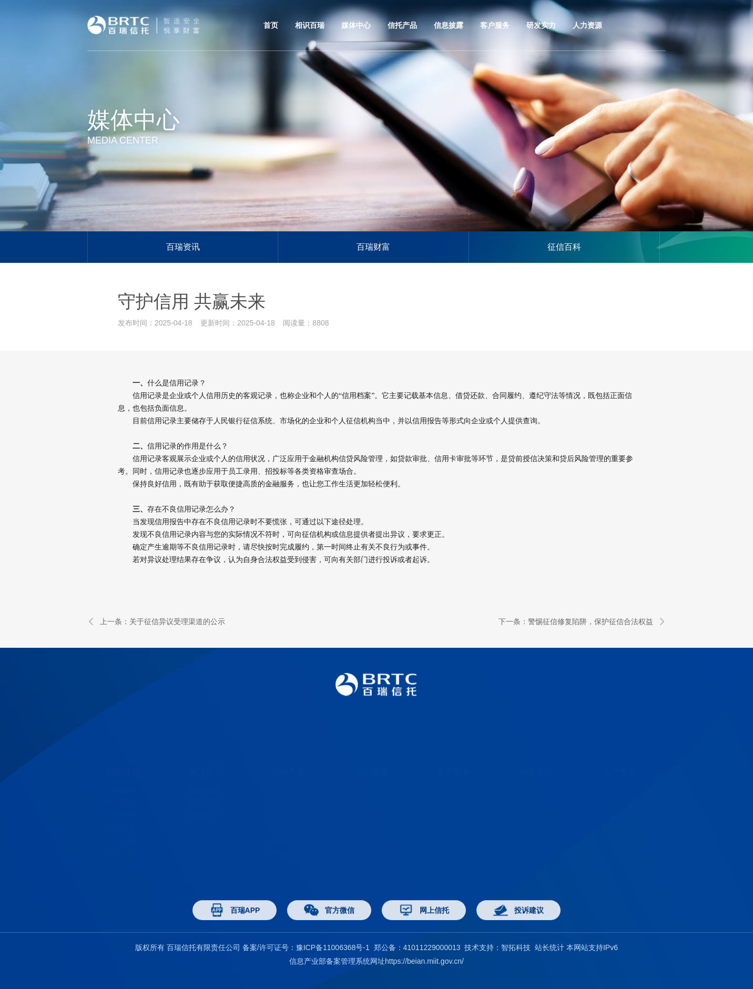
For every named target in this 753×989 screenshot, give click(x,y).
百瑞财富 (373, 246)
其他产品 (286, 824)
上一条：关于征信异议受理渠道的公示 (156, 621)
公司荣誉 (121, 799)
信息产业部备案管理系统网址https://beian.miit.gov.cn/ (376, 961)
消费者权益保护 (462, 812)
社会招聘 (617, 774)
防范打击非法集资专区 (465, 843)
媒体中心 (356, 25)
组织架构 (121, 824)
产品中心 (286, 774)
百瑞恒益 (286, 812)
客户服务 (495, 25)
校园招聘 (617, 786)
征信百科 (564, 246)
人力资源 (587, 25)
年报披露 (121, 812)
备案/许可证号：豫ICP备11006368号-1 (306, 947)
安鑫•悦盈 (287, 837)
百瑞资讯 (183, 246)
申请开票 (451, 862)
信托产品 (402, 25)
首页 (270, 25)
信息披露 (448, 25)
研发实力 (541, 25)
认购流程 (451, 774)
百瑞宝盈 (286, 799)
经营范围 (121, 786)
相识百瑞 (309, 25)
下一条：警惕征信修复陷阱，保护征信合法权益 (582, 621)
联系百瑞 (121, 837)
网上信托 (451, 799)
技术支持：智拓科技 (497, 947)
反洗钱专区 (454, 824)
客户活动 (451, 786)
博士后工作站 (541, 774)
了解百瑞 (121, 774)
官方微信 (329, 928)
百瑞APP (234, 928)
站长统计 (549, 947)
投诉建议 (518, 928)
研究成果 (533, 786)
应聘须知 (617, 799)
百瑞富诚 (286, 786)
